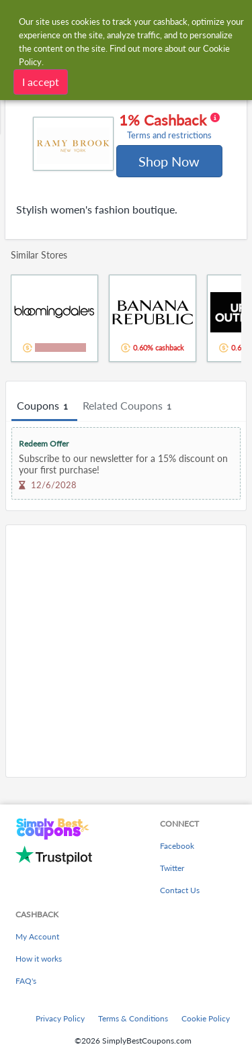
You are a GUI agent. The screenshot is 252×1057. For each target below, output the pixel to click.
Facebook (177, 846)
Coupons (44, 406)
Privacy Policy (60, 1018)
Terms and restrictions (169, 135)
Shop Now (169, 161)
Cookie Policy (205, 1018)
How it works (38, 959)
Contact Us (180, 890)
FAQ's (25, 981)
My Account (37, 936)
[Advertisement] (126, 651)
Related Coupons (129, 406)
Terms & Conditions (133, 1018)
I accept (40, 81)
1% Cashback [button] (169, 126)
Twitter (172, 868)
